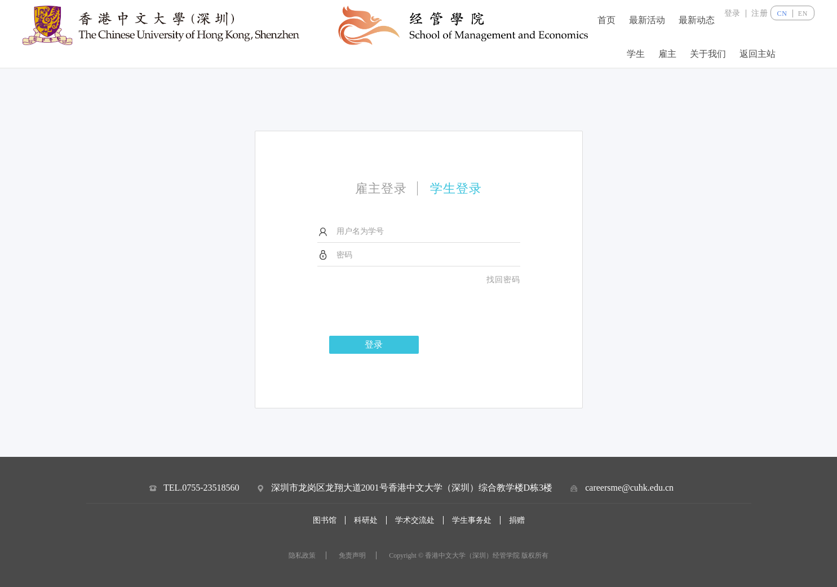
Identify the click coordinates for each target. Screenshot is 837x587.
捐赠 (517, 520)
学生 (636, 53)
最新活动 (647, 19)
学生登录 (456, 188)
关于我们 (708, 53)
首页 (606, 19)
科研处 (366, 520)
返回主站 (757, 53)
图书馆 (324, 520)
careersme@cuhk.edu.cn (629, 487)
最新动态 (697, 19)
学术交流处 (415, 520)
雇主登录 (381, 188)
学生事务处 (471, 520)
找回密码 (503, 279)
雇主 (667, 53)
